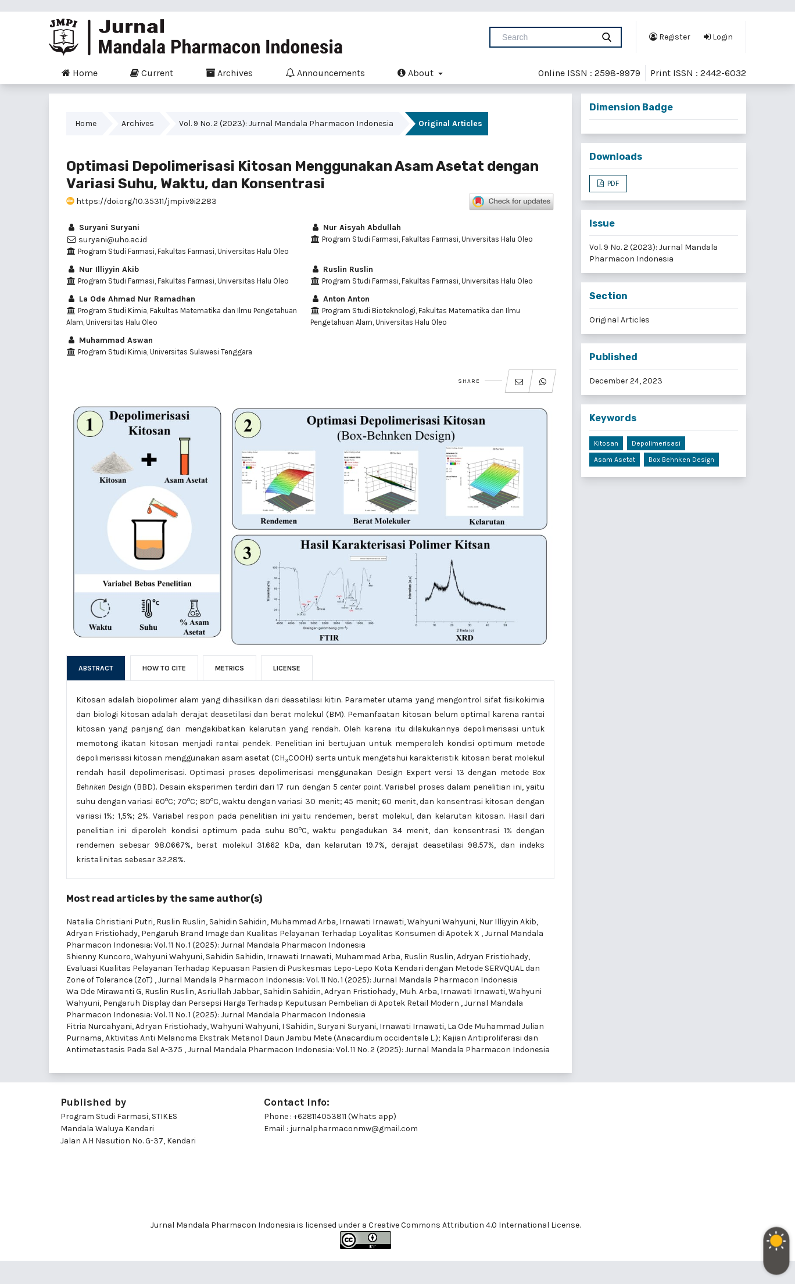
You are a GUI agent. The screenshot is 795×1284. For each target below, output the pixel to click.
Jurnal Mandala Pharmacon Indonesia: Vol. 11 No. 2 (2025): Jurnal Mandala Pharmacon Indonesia (370, 1050)
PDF (612, 183)
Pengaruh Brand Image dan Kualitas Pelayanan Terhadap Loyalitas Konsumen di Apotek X (311, 933)
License (286, 668)
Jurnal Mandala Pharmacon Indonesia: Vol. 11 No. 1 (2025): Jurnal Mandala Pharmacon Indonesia (338, 980)
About (417, 73)
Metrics (229, 668)
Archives (229, 73)
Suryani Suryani (102, 227)
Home (80, 73)
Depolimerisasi (656, 443)
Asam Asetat (614, 460)
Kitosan (606, 443)
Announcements (325, 73)
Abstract (95, 668)
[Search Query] (546, 37)
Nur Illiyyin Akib (102, 269)
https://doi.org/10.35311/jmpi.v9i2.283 (141, 201)
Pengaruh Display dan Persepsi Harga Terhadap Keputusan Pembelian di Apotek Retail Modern (282, 1003)
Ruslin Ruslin (341, 269)
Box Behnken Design (681, 460)
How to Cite (164, 668)
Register (669, 36)
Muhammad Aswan (109, 340)
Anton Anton (340, 299)
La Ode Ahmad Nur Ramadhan (130, 299)
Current (151, 73)
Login (718, 36)
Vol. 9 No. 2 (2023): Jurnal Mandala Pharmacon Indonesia (286, 123)
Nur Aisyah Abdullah (355, 227)
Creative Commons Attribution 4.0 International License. (474, 1225)
